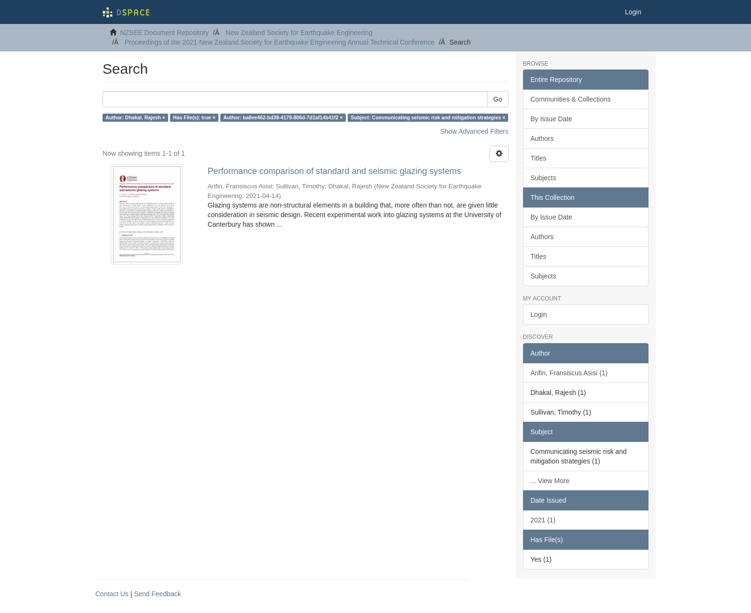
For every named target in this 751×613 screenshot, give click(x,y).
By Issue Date (551, 119)
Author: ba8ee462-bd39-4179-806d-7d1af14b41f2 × (282, 117)
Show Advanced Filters (474, 131)
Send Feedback (157, 594)
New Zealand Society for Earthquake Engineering (299, 32)
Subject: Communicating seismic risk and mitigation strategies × (428, 117)
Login (539, 314)
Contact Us (111, 594)
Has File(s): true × (194, 117)
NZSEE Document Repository (164, 32)
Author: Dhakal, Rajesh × (135, 117)
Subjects (544, 178)
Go (497, 99)
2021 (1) (543, 520)
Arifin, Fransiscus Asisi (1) (569, 373)
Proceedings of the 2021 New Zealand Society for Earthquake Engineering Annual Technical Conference (279, 42)
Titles (538, 158)
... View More (550, 481)
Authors (542, 138)
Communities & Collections (571, 99)
